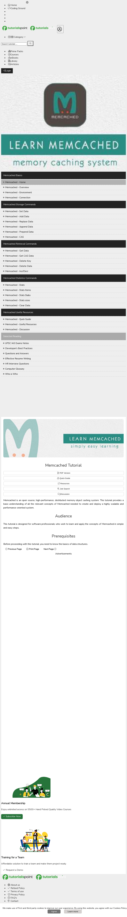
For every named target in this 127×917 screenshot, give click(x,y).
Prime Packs (15, 51)
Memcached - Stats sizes (17, 300)
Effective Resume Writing (18, 358)
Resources (65, 483)
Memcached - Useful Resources (21, 324)
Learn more (73, 911)
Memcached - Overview (17, 187)
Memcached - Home (15, 182)
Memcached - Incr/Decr (16, 271)
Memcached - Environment (18, 192)
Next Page (50, 549)
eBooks (13, 57)
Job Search (63, 489)
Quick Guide (65, 478)
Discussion (64, 494)
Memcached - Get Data (17, 250)
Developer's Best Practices (18, 348)
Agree (54, 911)
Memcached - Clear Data (17, 305)
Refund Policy (16, 888)
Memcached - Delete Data (18, 266)
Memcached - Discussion (17, 329)
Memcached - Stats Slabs (18, 295)
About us (14, 885)
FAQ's (12, 897)
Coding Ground (16, 8)
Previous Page (13, 549)
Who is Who (11, 374)
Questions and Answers (17, 353)
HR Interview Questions (17, 363)
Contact (13, 901)
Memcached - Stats (15, 285)
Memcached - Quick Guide (18, 319)
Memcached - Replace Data (19, 221)
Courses (13, 54)
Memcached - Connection (17, 197)
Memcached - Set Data (16, 211)
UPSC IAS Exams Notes (17, 343)
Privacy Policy (16, 894)
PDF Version (64, 473)
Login (7, 70)
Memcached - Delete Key (18, 261)
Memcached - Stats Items (18, 290)
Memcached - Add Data (17, 216)
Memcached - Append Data (19, 226)
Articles (13, 64)
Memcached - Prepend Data (19, 231)
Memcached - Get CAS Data (19, 255)
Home (12, 5)
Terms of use (16, 891)
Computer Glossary (14, 368)
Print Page (32, 549)
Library (12, 61)
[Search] (14, 44)
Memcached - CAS (14, 237)
